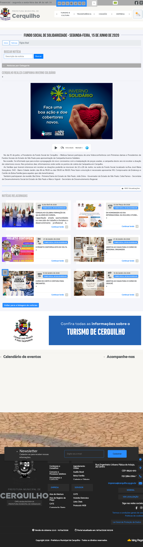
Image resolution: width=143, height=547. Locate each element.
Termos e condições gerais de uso (127, 513)
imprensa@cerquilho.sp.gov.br (122, 483)
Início (6, 43)
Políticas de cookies (134, 516)
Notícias (14, 43)
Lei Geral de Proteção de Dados (127, 522)
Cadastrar (117, 454)
